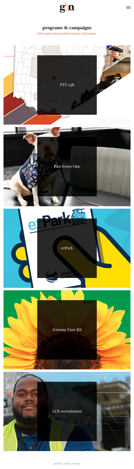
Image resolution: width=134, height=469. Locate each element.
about (67, 463)
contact (76, 463)
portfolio (58, 463)
